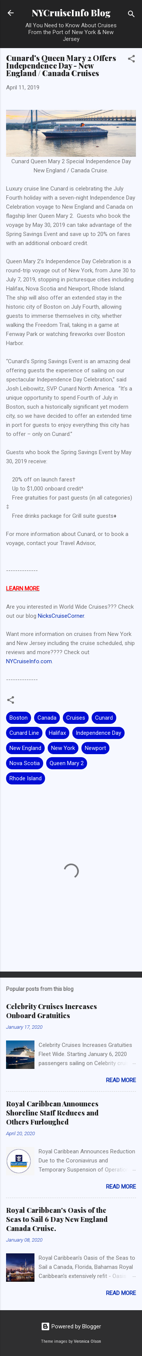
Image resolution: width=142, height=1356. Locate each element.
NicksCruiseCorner (61, 615)
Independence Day (98, 733)
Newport (95, 748)
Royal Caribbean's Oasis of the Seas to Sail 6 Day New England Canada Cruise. (57, 1219)
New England (25, 748)
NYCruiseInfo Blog (71, 13)
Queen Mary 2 (67, 763)
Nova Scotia (24, 763)
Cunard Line (24, 733)
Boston (18, 717)
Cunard (104, 717)
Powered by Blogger (71, 1326)
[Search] (131, 15)
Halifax (57, 733)
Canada (46, 717)
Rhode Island (25, 778)
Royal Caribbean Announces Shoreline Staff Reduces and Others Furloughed (52, 1112)
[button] (131, 60)
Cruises (75, 717)
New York (63, 748)
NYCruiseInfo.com (29, 661)
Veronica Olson (87, 1341)
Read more (121, 1080)
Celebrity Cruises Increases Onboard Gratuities (51, 1011)
